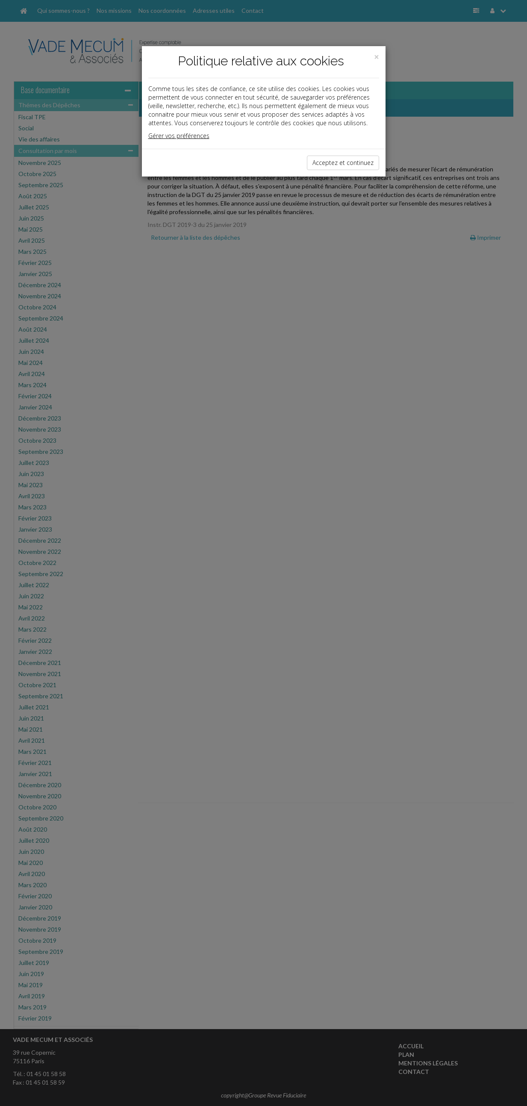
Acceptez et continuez (343, 163)
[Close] (376, 57)
